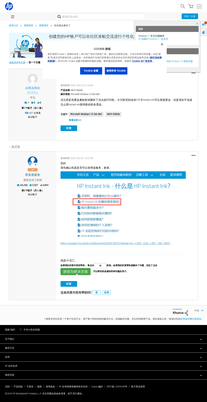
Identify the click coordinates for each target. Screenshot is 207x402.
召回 (7, 386)
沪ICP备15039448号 (117, 386)
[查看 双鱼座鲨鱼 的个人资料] (32, 174)
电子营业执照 (138, 386)
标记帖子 (32, 116)
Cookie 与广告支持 (142, 61)
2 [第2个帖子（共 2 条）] (24, 190)
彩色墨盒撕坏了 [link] (62, 25)
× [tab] (197, 23)
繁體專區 (28, 25)
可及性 (30, 386)
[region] (105, 59)
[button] (193, 73)
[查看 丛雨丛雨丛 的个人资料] (32, 88)
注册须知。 (198, 318)
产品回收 (18, 386)
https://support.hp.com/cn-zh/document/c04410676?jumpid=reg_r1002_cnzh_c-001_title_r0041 (116, 243)
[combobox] (100, 16)
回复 (69, 128)
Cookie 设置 (91, 70)
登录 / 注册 (189, 16)
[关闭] (162, 44)
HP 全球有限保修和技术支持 (73, 386)
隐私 (39, 386)
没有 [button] (106, 292)
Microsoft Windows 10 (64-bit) (86, 114)
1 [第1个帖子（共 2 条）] (24, 107)
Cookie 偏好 (97, 386)
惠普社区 (13, 25)
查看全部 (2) (75, 120)
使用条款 (185, 318)
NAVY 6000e (113, 114)
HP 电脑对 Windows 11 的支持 (153, 38)
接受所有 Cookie (116, 70)
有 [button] (96, 292)
